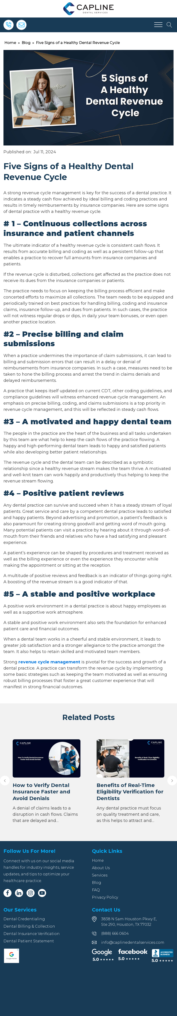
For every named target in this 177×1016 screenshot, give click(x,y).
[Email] (21, 25)
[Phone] (8, 25)
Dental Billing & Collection (29, 926)
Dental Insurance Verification (31, 934)
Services (99, 875)
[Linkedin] (19, 893)
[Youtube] (42, 893)
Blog (26, 43)
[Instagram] (31, 893)
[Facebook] (7, 893)
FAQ (96, 890)
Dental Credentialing (24, 919)
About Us (101, 868)
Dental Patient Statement (28, 941)
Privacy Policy (105, 897)
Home (10, 43)
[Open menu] (158, 25)
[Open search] (169, 25)
